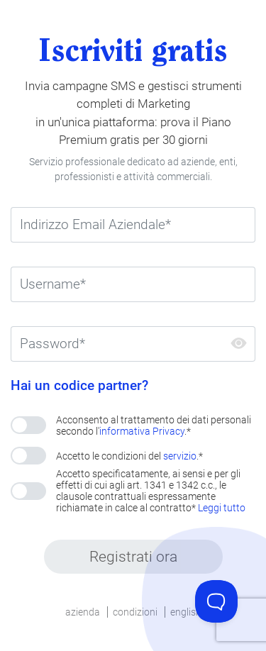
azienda (82, 612)
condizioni (135, 612)
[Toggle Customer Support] (216, 601)
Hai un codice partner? (79, 386)
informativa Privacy (141, 431)
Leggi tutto (221, 507)
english (185, 612)
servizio (179, 456)
